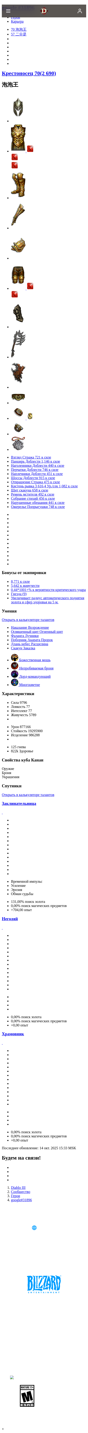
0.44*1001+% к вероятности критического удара (48, 590)
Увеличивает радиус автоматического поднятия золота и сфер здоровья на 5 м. (47, 600)
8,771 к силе (20, 581)
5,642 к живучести (25, 586)
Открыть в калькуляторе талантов (28, 620)
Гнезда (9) (19, 594)
